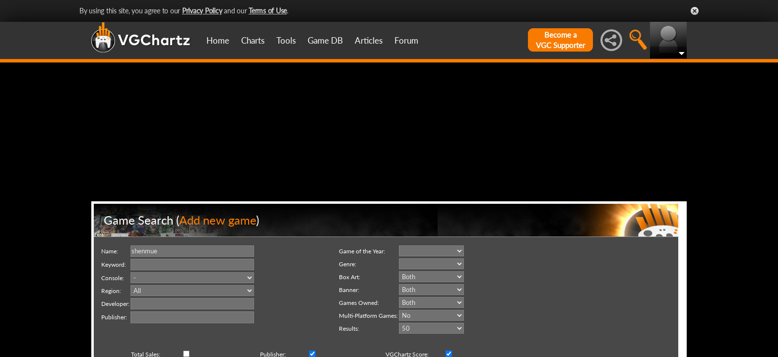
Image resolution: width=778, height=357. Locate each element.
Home (217, 40)
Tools (286, 40)
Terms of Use (268, 10)
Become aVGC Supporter (560, 40)
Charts (252, 40)
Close (695, 11)
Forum (406, 40)
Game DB (325, 40)
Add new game (217, 220)
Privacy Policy (202, 10)
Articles (369, 40)
